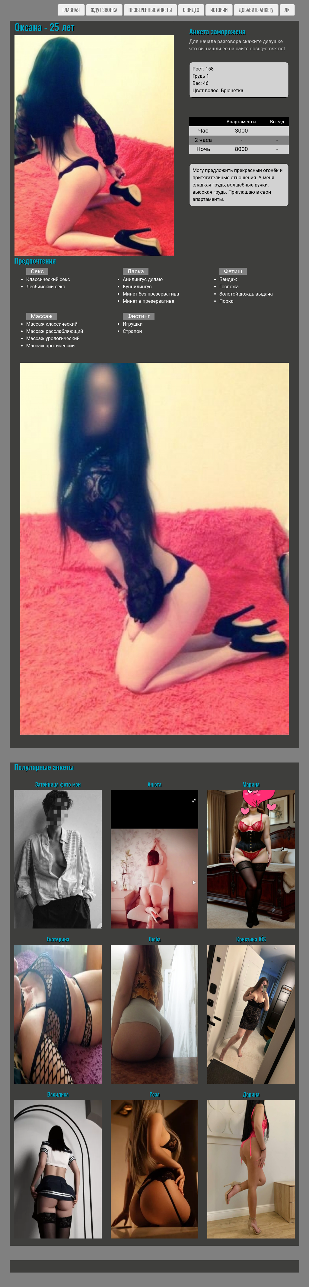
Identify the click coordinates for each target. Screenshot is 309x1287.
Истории (219, 10)
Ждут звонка (104, 10)
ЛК (287, 10)
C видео (191, 10)
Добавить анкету (256, 10)
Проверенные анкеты (150, 10)
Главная (71, 10)
